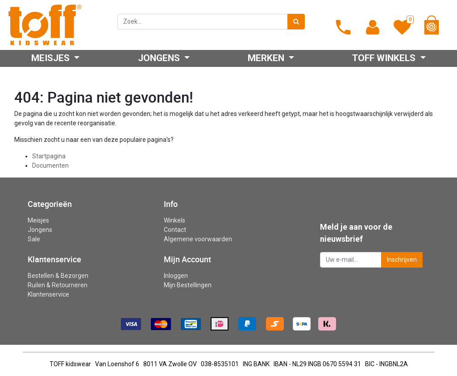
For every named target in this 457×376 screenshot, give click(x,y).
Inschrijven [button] (402, 259)
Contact (175, 229)
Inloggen (176, 275)
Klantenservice (48, 294)
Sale (34, 239)
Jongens (40, 229)
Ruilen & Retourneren (57, 285)
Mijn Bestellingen (188, 285)
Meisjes (38, 220)
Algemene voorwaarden (198, 239)
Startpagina (49, 156)
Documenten (50, 165)
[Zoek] (296, 21)
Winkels (174, 220)
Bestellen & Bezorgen (58, 275)
